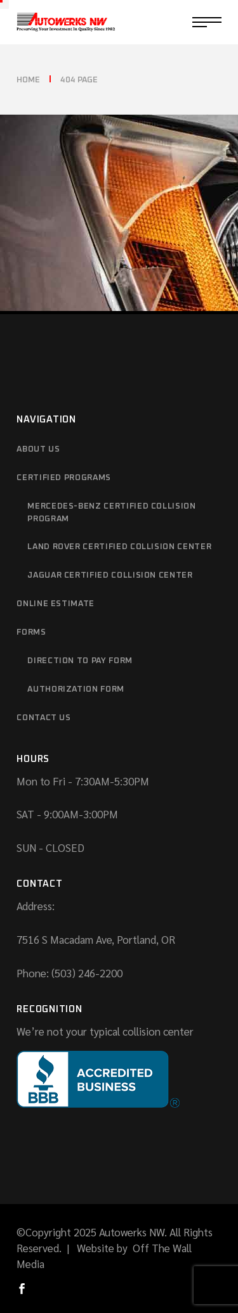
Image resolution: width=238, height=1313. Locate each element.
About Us (38, 449)
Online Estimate (56, 604)
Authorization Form (75, 689)
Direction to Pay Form (80, 661)
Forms (31, 632)
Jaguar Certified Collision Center (109, 575)
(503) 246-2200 (86, 973)
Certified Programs (64, 478)
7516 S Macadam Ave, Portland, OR (96, 939)
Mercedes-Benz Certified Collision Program (111, 512)
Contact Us (44, 718)
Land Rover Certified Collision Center (119, 547)
